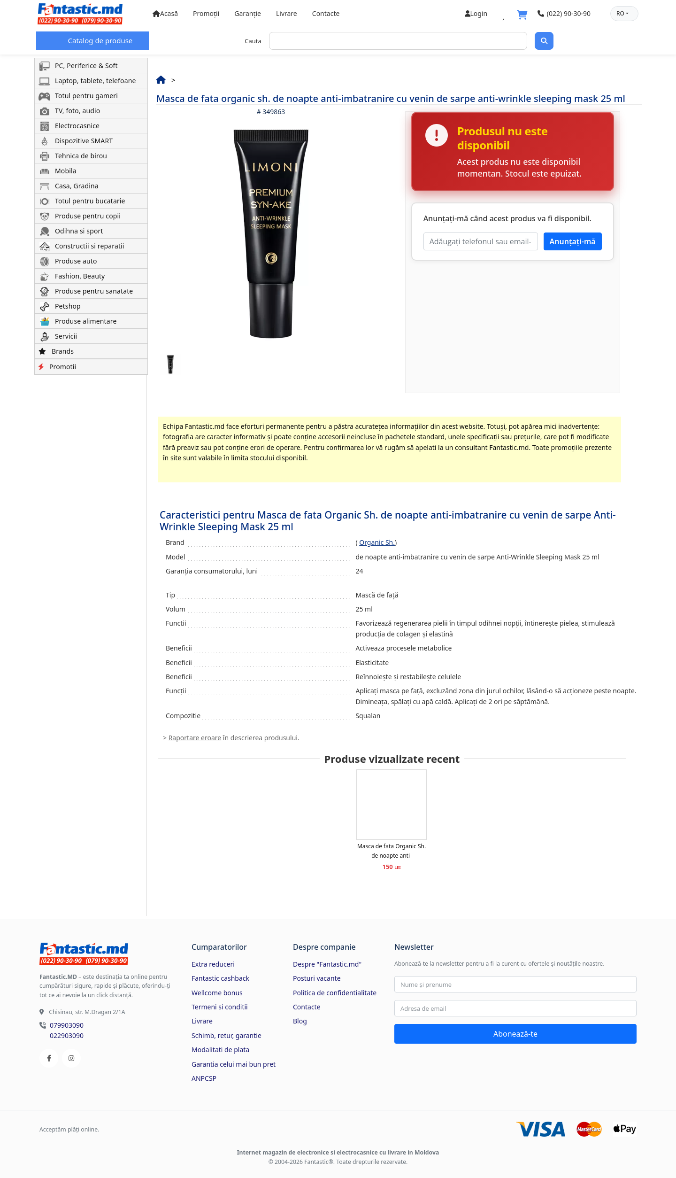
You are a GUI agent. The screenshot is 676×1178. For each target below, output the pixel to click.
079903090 (67, 1025)
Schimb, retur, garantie (226, 1035)
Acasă (165, 13)
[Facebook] (48, 1058)
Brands (56, 351)
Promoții (206, 13)
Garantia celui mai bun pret (234, 1064)
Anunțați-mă (573, 241)
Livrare (286, 13)
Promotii (57, 366)
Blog (300, 1020)
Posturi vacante (317, 978)
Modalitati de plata (220, 1049)
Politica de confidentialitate (334, 992)
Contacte (326, 13)
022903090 (67, 1035)
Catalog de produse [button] (99, 40)
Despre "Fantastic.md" (327, 964)
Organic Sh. (377, 542)
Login (476, 13)
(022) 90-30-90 (564, 13)
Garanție (247, 13)
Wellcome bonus (217, 992)
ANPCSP (204, 1078)
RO (620, 13)
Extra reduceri (213, 964)
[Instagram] (71, 1058)
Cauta (253, 41)
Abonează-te (515, 1034)
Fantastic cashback (220, 978)
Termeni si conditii (220, 1006)
